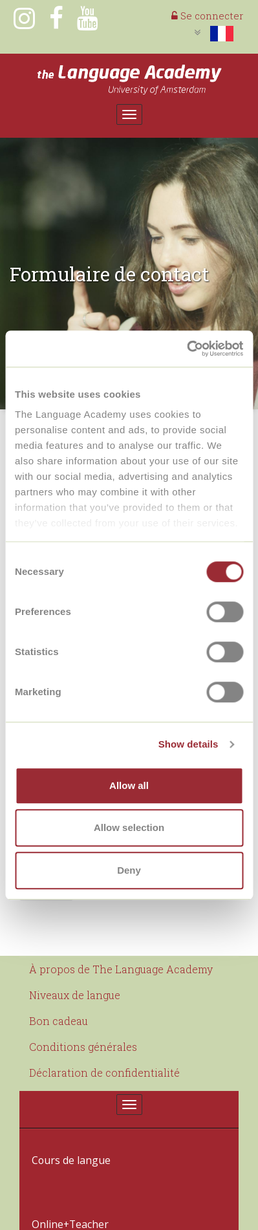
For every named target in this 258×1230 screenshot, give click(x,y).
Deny (129, 870)
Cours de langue (66, 1144)
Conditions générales (83, 1046)
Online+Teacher (65, 1177)
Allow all (129, 785)
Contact (48, 1209)
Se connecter (207, 15)
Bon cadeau (58, 1021)
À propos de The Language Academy (121, 969)
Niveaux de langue (74, 995)
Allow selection (129, 827)
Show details (188, 744)
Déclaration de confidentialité (104, 1072)
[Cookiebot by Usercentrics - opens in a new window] (186, 348)
